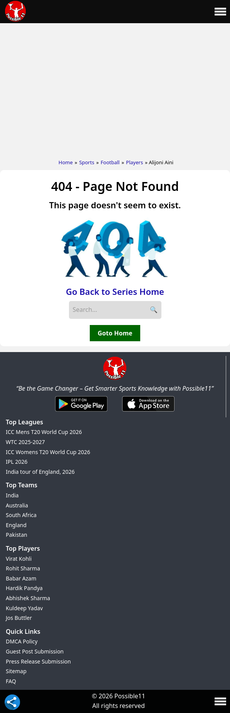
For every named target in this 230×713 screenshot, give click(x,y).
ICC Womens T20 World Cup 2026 (48, 452)
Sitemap (16, 671)
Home (66, 162)
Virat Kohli (19, 558)
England (16, 525)
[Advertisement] (115, 89)
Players (134, 162)
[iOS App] (148, 412)
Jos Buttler (19, 617)
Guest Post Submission (35, 651)
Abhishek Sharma (28, 598)
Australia (17, 505)
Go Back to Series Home (115, 291)
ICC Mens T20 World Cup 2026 (44, 432)
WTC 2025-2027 (25, 442)
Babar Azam (21, 578)
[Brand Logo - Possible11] (114, 378)
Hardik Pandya (24, 588)
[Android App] (81, 412)
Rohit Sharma (23, 568)
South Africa (21, 515)
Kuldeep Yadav (24, 608)
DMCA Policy (21, 641)
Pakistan (16, 534)
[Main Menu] (220, 11)
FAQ (11, 681)
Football (110, 162)
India (12, 495)
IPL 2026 (16, 461)
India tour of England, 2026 (40, 471)
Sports (86, 162)
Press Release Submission (38, 661)
